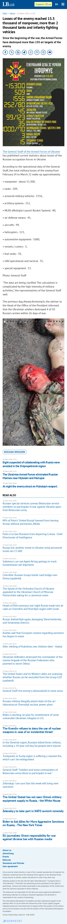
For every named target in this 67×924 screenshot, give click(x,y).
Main (5, 13)
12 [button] (36, 322)
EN (56, 4)
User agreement (10, 866)
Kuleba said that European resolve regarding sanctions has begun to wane (33, 634)
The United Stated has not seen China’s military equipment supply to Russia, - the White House (32, 798)
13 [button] (39, 322)
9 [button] (28, 322)
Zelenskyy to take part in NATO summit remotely (33, 811)
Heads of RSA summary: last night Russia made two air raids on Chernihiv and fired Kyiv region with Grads (33, 607)
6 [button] (19, 322)
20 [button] (59, 322)
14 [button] (42, 322)
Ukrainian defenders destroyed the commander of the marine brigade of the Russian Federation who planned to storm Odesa (32, 660)
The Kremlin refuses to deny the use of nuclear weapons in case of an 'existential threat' (32, 730)
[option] (33, 382)
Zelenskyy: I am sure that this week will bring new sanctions (30, 785)
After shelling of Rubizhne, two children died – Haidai (32, 646)
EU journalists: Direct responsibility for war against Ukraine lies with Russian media (29, 837)
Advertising (8, 853)
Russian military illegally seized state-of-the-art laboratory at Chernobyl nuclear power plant (29, 702)
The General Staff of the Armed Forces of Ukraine (31, 151)
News (12, 13)
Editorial (7, 859)
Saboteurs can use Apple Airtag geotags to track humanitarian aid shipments (29, 563)
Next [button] (62, 382)
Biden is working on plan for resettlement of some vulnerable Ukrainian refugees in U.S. (31, 716)
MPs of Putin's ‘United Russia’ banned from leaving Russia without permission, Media (30, 522)
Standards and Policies (13, 863)
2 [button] (7, 322)
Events (6, 856)
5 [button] (16, 322)
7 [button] (22, 322)
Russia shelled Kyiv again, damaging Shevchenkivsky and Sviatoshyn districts (32, 620)
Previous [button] (4, 382)
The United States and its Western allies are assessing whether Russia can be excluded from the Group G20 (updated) (32, 677)
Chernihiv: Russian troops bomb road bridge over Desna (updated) (30, 576)
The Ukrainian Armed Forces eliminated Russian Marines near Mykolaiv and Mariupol (30, 476)
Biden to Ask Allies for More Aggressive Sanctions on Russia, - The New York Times (33, 823)
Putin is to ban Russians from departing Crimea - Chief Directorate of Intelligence (32, 535)
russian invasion (14, 452)
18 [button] (54, 322)
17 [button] (51, 322)
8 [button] (25, 322)
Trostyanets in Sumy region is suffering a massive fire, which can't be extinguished (32, 757)
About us (7, 850)
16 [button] (48, 322)
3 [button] (10, 322)
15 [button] (45, 322)
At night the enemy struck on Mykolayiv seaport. (30, 486)
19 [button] (57, 322)
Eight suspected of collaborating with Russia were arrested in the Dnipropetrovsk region (31, 464)
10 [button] (31, 322)
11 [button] (33, 322)
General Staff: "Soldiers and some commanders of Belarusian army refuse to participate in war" (30, 771)
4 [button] (13, 322)
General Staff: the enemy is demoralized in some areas (33, 691)
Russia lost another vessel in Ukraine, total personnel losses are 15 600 (32, 549)
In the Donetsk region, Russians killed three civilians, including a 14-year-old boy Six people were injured (32, 744)
